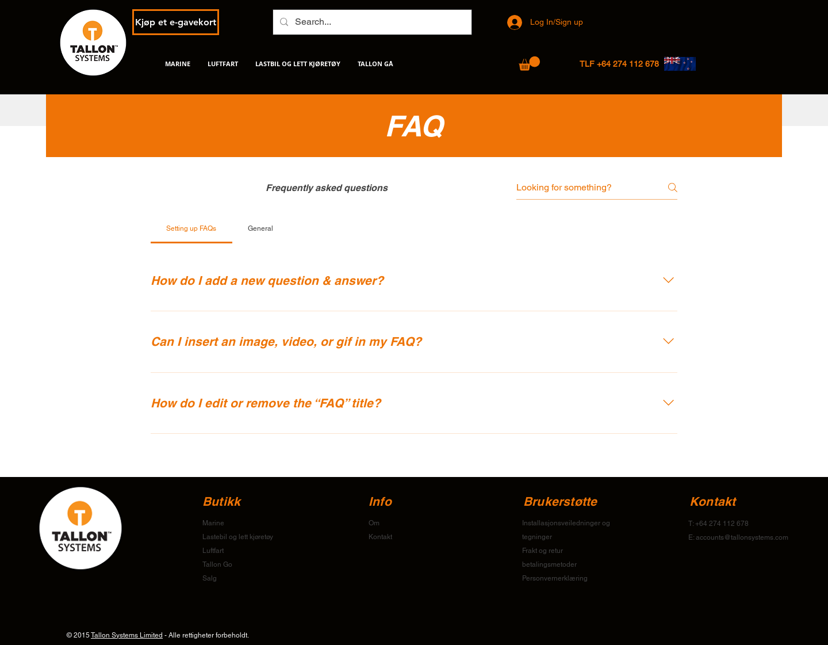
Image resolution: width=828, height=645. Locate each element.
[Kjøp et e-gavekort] (175, 22)
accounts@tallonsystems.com (742, 537)
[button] (529, 63)
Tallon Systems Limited (127, 635)
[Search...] (371, 22)
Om (374, 523)
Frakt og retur (542, 551)
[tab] (191, 228)
